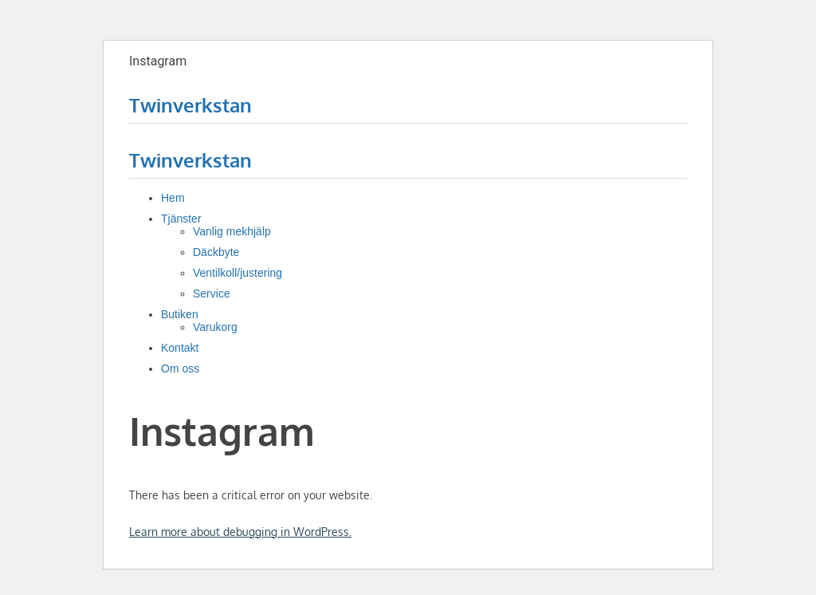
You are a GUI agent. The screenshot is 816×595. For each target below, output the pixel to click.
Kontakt (179, 347)
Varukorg (215, 327)
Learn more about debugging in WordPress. (240, 531)
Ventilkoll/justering (237, 272)
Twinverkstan (190, 105)
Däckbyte (216, 252)
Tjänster (181, 218)
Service (211, 293)
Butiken (179, 314)
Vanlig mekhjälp (232, 231)
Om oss (180, 368)
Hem (173, 197)
